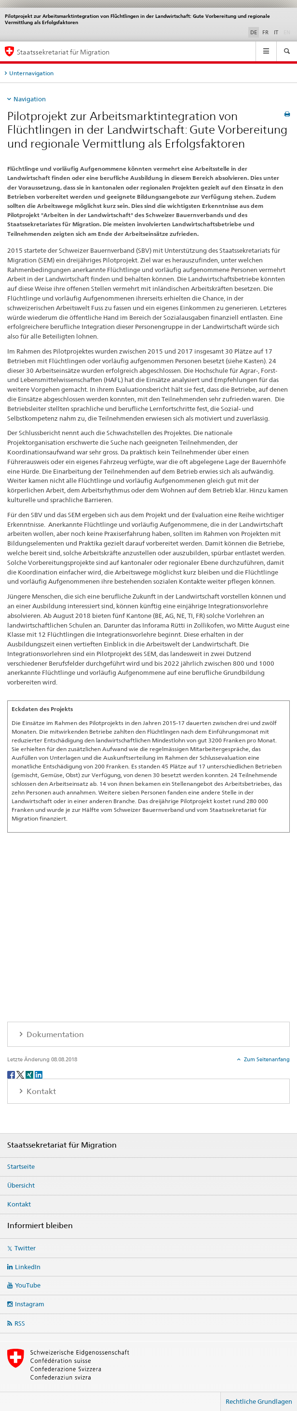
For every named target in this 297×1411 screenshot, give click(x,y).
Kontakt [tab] (40, 1091)
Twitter (25, 1248)
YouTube (27, 1285)
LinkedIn (27, 1267)
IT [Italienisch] (276, 32)
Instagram (29, 1304)
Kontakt (19, 1204)
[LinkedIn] (38, 1074)
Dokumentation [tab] (54, 1034)
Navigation (30, 99)
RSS (19, 1323)
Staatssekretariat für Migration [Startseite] (63, 52)
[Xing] (30, 1074)
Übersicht (21, 1185)
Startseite (21, 1166)
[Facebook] (11, 1074)
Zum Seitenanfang (266, 1059)
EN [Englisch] (288, 32)
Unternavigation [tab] (31, 73)
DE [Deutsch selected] (253, 32)
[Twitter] (21, 1074)
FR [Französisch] (265, 32)
